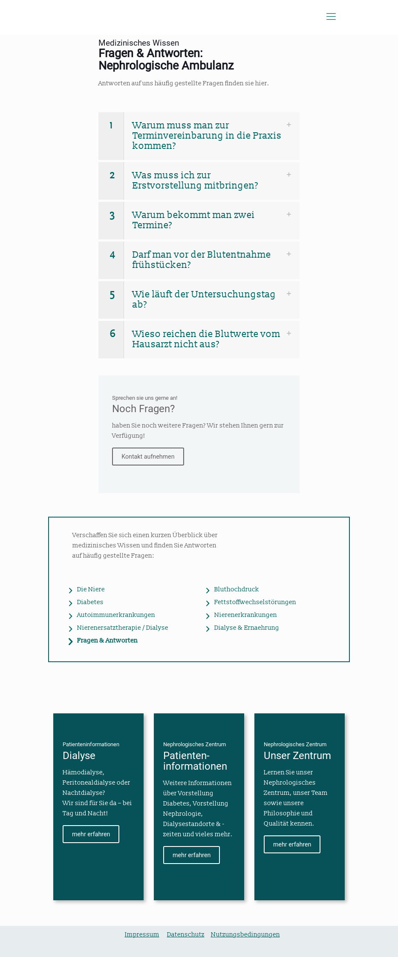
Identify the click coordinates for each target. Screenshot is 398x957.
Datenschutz (186, 935)
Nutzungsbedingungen (245, 935)
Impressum (142, 935)
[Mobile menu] (331, 17)
